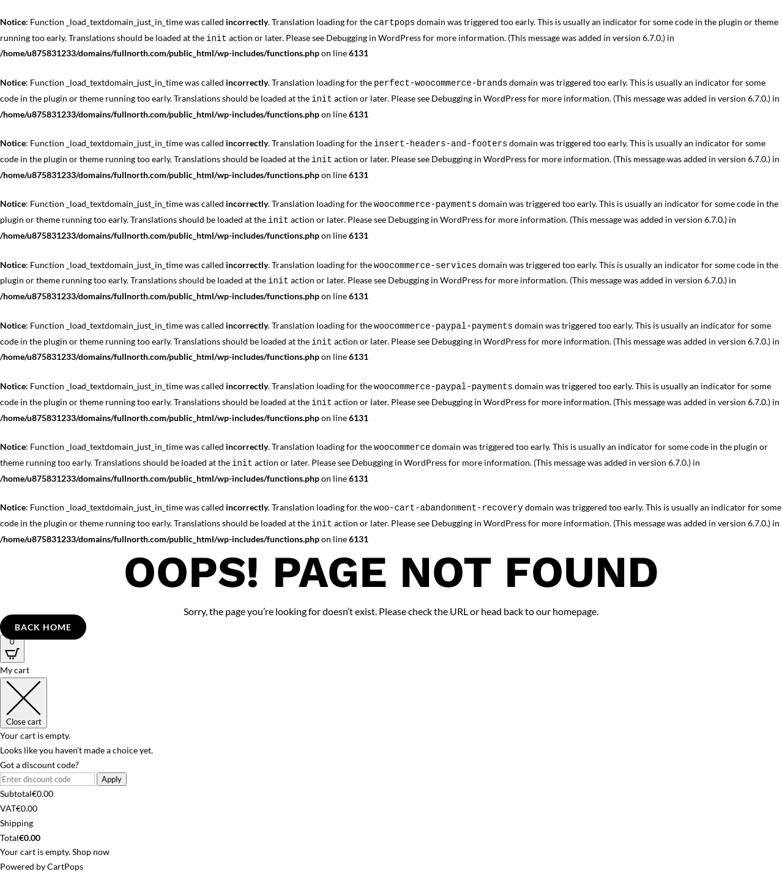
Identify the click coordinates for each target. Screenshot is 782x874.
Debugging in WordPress (373, 37)
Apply (112, 779)
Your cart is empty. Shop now (55, 851)
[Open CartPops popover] (12, 649)
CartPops (65, 866)
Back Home (43, 627)
